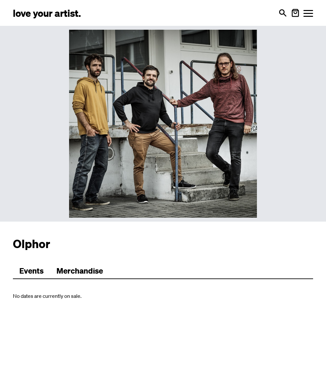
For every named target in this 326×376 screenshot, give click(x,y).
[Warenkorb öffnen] (295, 13)
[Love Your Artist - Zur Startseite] (47, 13)
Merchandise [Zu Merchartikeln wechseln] (79, 271)
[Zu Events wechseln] (31, 271)
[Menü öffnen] (308, 13)
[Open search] (282, 12)
